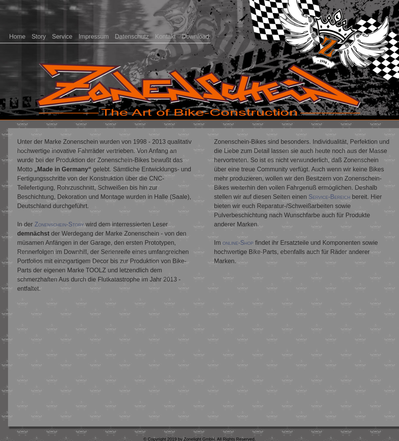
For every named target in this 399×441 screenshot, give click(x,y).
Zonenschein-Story (59, 224)
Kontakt (165, 36)
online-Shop (237, 242)
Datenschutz (132, 36)
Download (195, 36)
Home (17, 36)
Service (62, 36)
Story (39, 36)
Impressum (93, 36)
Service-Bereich (329, 197)
